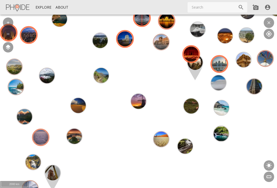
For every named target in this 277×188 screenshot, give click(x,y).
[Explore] (43, 7)
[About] (61, 7)
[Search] (241, 7)
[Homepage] (18, 7)
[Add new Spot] (255, 7)
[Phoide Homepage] (18, 7)
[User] (267, 7)
